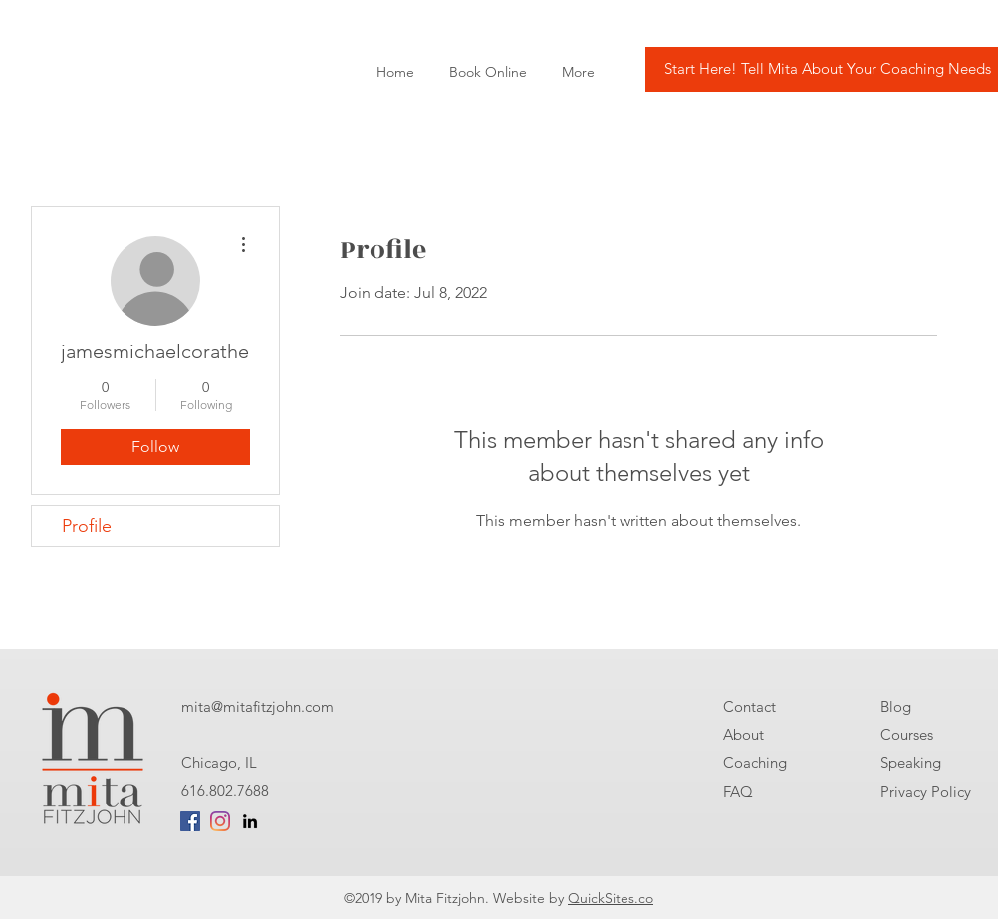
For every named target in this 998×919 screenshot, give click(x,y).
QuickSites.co (610, 898)
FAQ (738, 791)
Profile (87, 526)
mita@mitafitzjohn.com (257, 706)
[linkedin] (250, 821)
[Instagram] (220, 821)
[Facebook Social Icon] (190, 821)
